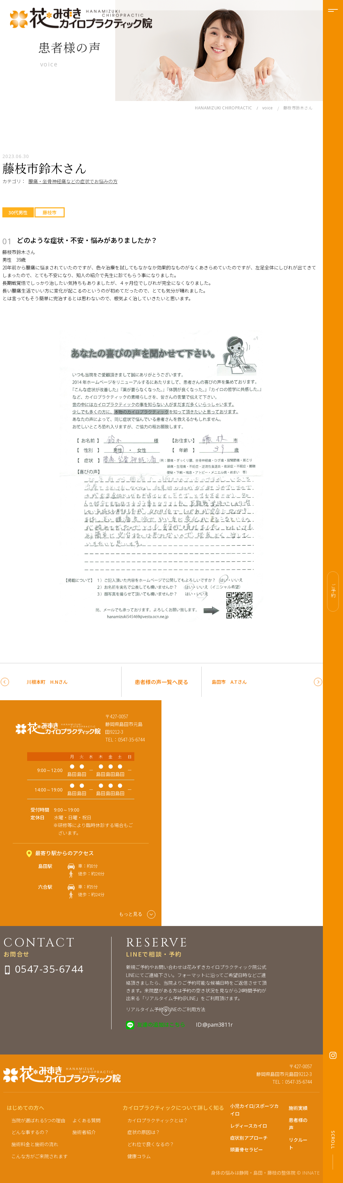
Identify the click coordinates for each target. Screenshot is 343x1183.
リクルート (298, 1143)
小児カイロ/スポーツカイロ (254, 1109)
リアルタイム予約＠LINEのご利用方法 (165, 1009)
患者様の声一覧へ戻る (161, 682)
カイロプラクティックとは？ (157, 1120)
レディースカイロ (248, 1125)
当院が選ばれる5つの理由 (38, 1120)
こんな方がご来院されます (39, 1156)
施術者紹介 (84, 1132)
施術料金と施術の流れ (34, 1144)
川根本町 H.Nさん (47, 681)
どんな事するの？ (30, 1132)
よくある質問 (86, 1120)
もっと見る (137, 914)
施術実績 (298, 1107)
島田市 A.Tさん (229, 681)
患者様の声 (298, 1124)
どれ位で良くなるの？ (150, 1144)
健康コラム (139, 1156)
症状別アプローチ (249, 1137)
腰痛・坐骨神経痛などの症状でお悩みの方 (73, 181)
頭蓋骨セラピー (246, 1149)
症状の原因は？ (143, 1132)
